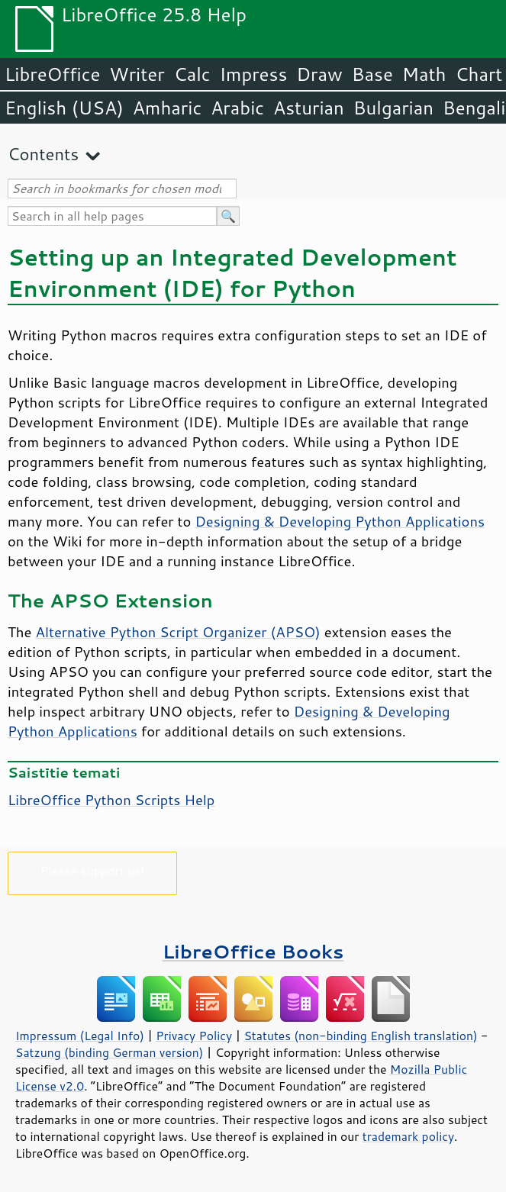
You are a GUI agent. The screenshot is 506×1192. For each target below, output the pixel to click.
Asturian (308, 108)
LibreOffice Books (253, 951)
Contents (43, 154)
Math (424, 74)
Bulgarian (393, 108)
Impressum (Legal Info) (79, 1035)
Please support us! (92, 870)
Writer (136, 74)
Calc (192, 74)
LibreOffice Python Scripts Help (111, 800)
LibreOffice (52, 74)
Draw (319, 74)
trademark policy (408, 1136)
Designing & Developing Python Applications (340, 521)
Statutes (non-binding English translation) (360, 1035)
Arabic (237, 108)
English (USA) (64, 108)
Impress (254, 74)
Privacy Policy (194, 1035)
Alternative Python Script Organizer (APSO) (178, 632)
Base (372, 74)
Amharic (167, 108)
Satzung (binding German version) (109, 1052)
